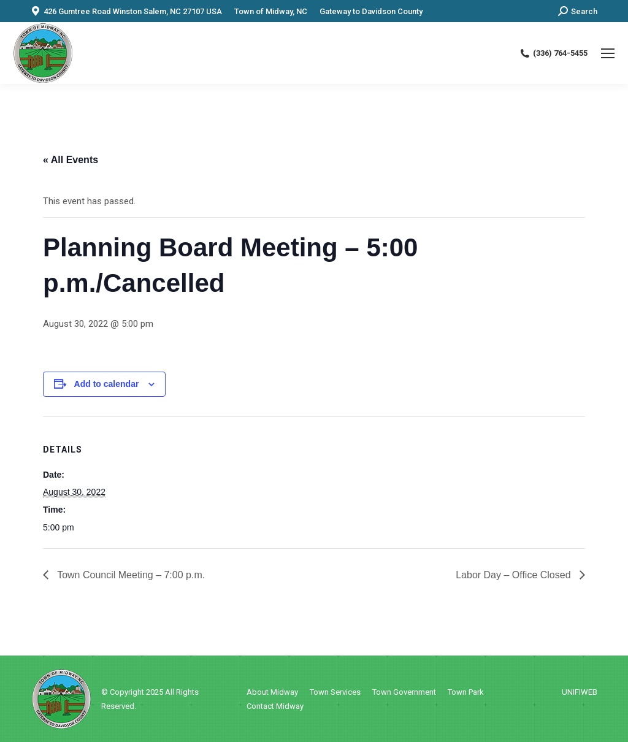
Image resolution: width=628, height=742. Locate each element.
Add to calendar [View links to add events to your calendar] (106, 384)
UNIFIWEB (579, 692)
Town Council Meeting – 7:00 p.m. (130, 575)
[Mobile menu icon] (608, 53)
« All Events (70, 160)
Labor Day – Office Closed (514, 575)
